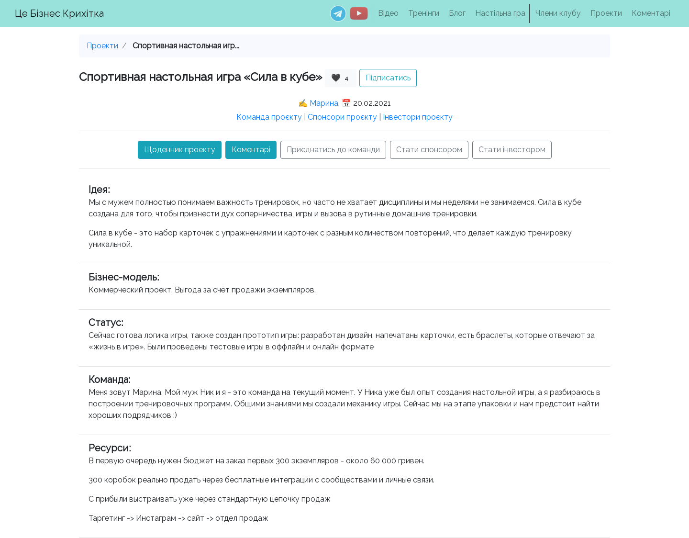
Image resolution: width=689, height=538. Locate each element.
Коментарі (651, 13)
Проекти (606, 13)
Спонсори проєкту (342, 117)
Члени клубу (558, 13)
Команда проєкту (269, 117)
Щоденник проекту (179, 149)
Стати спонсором (429, 149)
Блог (457, 13)
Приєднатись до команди (333, 149)
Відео (388, 13)
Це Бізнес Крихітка (59, 13)
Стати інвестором (511, 149)
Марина (324, 103)
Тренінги (423, 13)
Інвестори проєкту (418, 117)
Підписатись (388, 77)
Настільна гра (500, 13)
